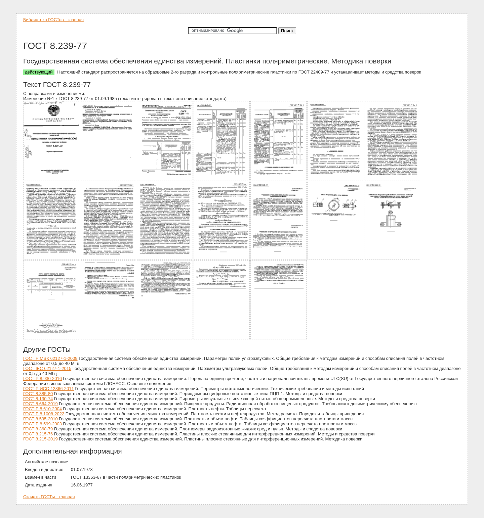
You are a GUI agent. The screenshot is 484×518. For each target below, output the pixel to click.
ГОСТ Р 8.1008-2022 (43, 413)
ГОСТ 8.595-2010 (40, 418)
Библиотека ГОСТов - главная (53, 19)
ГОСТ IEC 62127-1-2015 (47, 368)
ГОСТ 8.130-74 (38, 398)
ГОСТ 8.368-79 (38, 428)
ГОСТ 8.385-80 (38, 393)
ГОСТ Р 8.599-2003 (42, 423)
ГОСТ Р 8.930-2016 (42, 378)
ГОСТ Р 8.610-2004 (42, 408)
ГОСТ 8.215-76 (38, 433)
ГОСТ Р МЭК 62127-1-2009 (50, 358)
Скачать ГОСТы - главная (49, 496)
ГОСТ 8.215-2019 (40, 438)
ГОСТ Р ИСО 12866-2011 (48, 388)
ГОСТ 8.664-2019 (40, 403)
